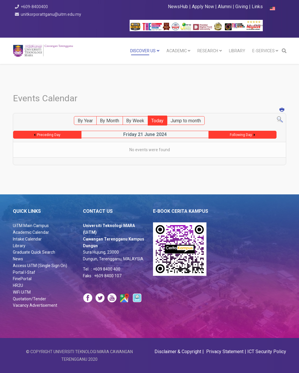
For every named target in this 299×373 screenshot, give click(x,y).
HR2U (18, 285)
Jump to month (186, 120)
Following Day (241, 135)
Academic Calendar (31, 232)
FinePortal (22, 278)
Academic (176, 50)
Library (19, 245)
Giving (241, 6)
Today (157, 120)
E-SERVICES (263, 50)
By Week (135, 120)
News (18, 259)
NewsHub (178, 6)
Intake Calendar (27, 239)
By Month (109, 120)
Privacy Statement (224, 351)
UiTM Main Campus (31, 225)
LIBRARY (237, 50)
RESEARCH (207, 50)
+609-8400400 (34, 6)
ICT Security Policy (266, 351)
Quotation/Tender (29, 299)
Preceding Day (48, 135)
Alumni (225, 6)
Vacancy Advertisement (35, 305)
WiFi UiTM (22, 292)
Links (257, 6)
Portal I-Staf (24, 272)
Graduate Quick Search (34, 252)
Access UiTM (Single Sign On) (40, 265)
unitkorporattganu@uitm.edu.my (51, 14)
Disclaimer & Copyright (178, 351)
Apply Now (203, 6)
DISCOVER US (143, 50)
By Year (85, 120)
